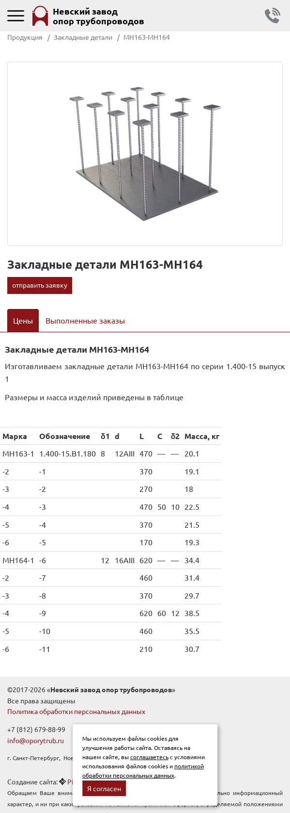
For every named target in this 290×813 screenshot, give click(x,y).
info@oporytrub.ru (35, 740)
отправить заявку (39, 284)
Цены (23, 320)
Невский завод (98, 16)
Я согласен (104, 788)
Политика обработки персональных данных (76, 711)
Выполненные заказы (85, 320)
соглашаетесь (149, 757)
